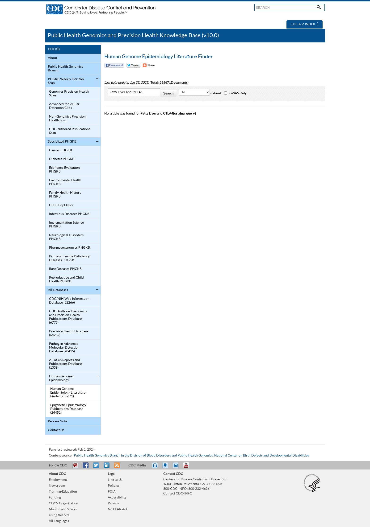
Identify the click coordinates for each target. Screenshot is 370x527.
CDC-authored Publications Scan (69, 131)
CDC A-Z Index (304, 24)
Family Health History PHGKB (65, 194)
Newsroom (57, 485)
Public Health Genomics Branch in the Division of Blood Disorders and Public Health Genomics (143, 455)
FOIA (112, 491)
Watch (166, 467)
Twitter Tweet (133, 65)
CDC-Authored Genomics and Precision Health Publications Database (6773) (68, 317)
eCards (177, 467)
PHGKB (54, 49)
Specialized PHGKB (62, 141)
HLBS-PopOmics (61, 205)
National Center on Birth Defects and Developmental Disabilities (261, 455)
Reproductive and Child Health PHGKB (66, 279)
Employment (58, 480)
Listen (155, 467)
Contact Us (56, 430)
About (52, 58)
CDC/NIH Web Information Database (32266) (69, 300)
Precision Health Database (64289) (68, 333)
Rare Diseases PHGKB (65, 269)
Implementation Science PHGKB (66, 224)
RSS (116, 467)
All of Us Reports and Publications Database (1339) (65, 363)
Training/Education (63, 491)
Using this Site (59, 515)
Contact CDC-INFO (177, 493)
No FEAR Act (117, 509)
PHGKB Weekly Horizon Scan (66, 81)
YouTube (188, 467)
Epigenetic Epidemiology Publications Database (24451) (68, 408)
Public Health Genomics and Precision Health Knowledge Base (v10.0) (133, 35)
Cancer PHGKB (60, 150)
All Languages (59, 521)
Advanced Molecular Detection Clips (64, 106)
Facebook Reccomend (114, 65)
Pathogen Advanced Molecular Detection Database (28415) (64, 347)
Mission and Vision (63, 509)
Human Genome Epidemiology (60, 378)
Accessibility (117, 497)
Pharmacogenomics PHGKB (69, 247)
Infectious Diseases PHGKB (69, 214)
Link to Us (115, 480)
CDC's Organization (63, 503)
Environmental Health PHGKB (65, 182)
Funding (55, 497)
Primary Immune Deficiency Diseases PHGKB (69, 258)
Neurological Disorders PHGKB (66, 237)
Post (105, 467)
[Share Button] (149, 65)
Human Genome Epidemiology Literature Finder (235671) (67, 392)
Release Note (57, 421)
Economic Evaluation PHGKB (64, 169)
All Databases (58, 290)
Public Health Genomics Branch (65, 68)
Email (75, 467)
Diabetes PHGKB (61, 159)
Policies (113, 485)
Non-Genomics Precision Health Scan (67, 118)
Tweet (96, 467)
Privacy (113, 503)
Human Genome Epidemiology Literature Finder (158, 56)
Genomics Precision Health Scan (69, 93)
